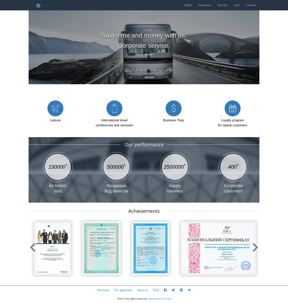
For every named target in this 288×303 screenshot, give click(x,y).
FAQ (156, 290)
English (188, 5)
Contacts (251, 5)
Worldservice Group (159, 298)
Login (237, 5)
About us (142, 290)
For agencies (123, 290)
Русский (222, 5)
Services (103, 290)
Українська (204, 5)
